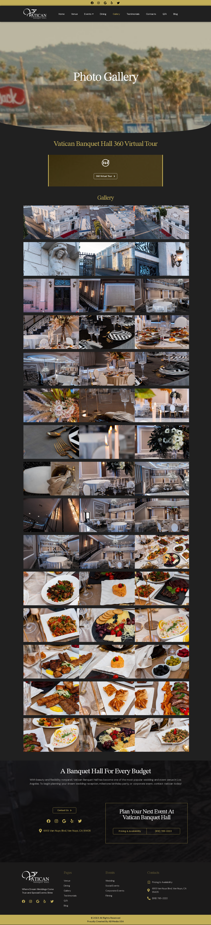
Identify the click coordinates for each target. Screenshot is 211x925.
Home (62, 14)
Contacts (151, 14)
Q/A (165, 14)
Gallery (116, 14)
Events (88, 14)
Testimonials (133, 14)
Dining (103, 14)
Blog (175, 14)
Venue (74, 14)
